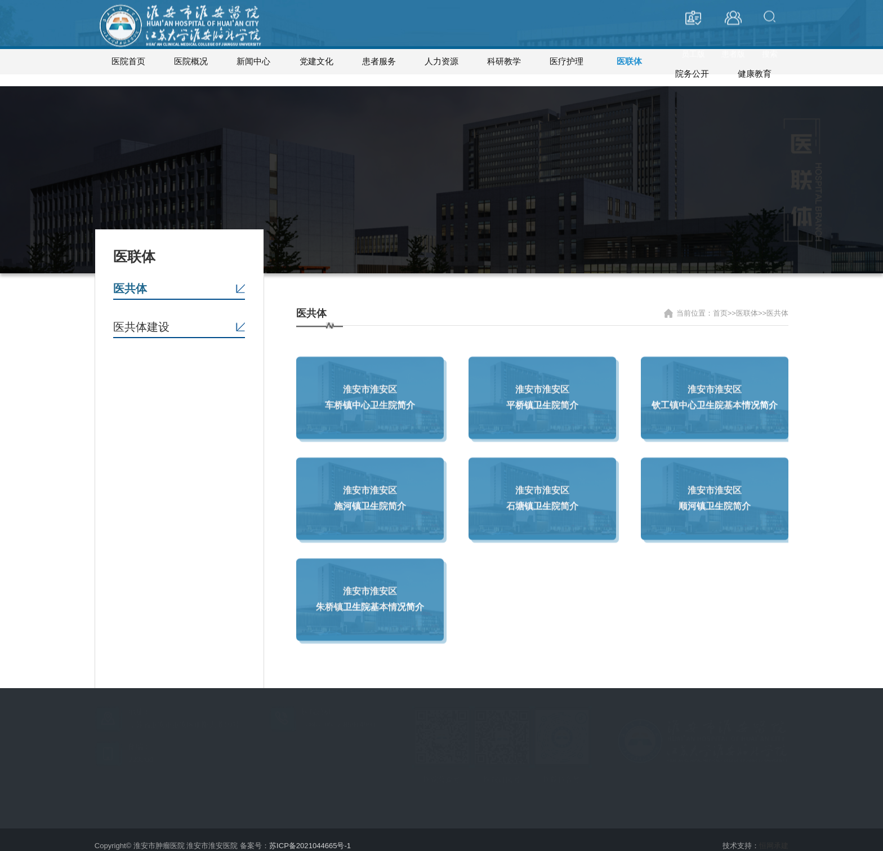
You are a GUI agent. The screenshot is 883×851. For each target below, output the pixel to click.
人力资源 (441, 61)
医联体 (629, 61)
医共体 (130, 277)
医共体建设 (141, 315)
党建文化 (316, 61)
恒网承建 (773, 834)
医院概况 (191, 61)
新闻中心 (253, 61)
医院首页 (128, 61)
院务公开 (692, 61)
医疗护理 (566, 61)
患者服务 (379, 61)
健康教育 (754, 61)
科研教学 (504, 61)
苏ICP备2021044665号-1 (310, 834)
